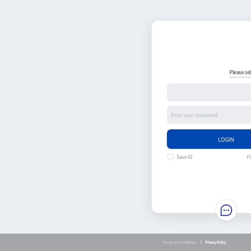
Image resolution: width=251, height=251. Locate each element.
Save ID (184, 156)
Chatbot (226, 210)
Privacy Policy (215, 242)
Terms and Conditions (179, 242)
